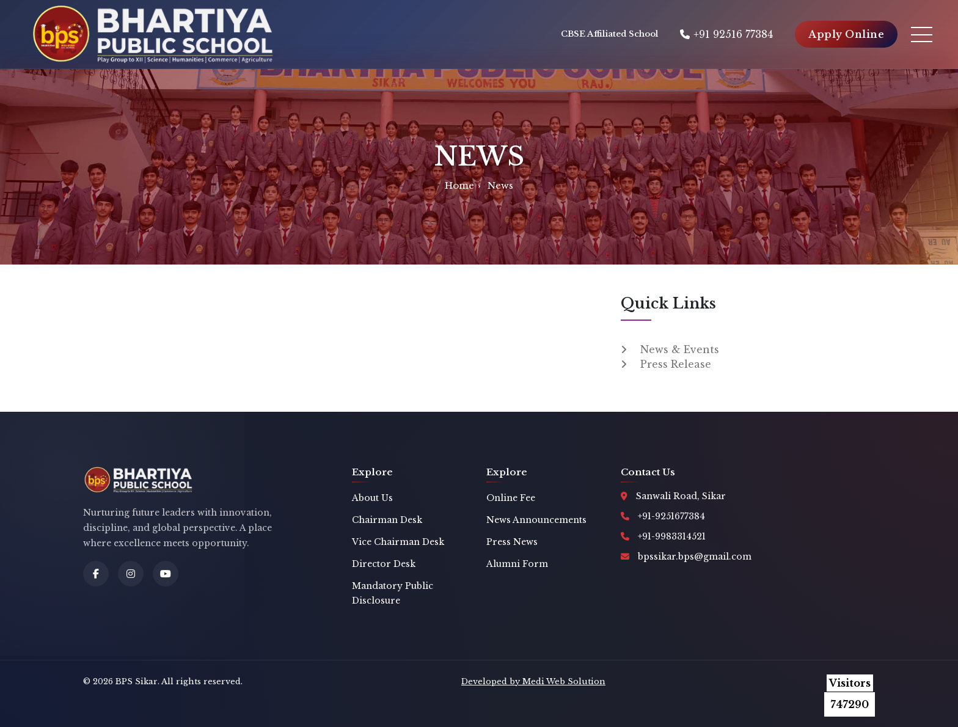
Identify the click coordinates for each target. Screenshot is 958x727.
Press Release (675, 364)
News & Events (679, 349)
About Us (372, 497)
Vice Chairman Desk (398, 541)
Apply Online (846, 34)
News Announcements (536, 519)
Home (459, 185)
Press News (512, 541)
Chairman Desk (387, 519)
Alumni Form (517, 563)
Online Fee (510, 497)
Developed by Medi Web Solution (533, 681)
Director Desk (383, 563)
